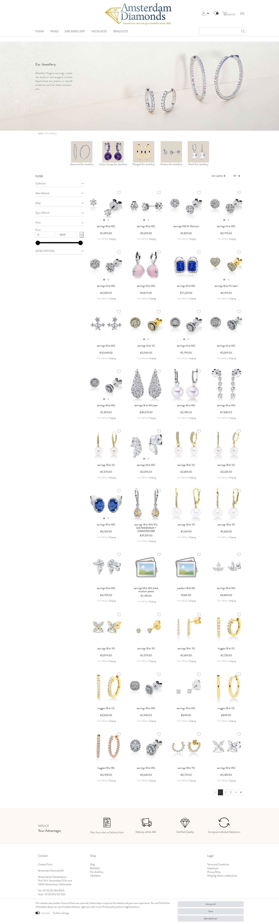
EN (242, 13)
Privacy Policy (214, 872)
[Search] (242, 31)
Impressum (212, 868)
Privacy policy (108, 907)
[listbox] (106, 205)
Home (40, 133)
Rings (55, 31)
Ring (92, 864)
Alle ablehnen (210, 918)
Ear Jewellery (75, 31)
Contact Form (45, 864)
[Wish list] (215, 14)
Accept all (210, 904)
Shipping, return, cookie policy (222, 875)
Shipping (112, 238)
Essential (45, 913)
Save (210, 911)
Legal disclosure (132, 907)
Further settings (61, 913)
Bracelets (120, 31)
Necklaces (99, 31)
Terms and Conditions (218, 864)
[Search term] (219, 31)
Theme (39, 31)
